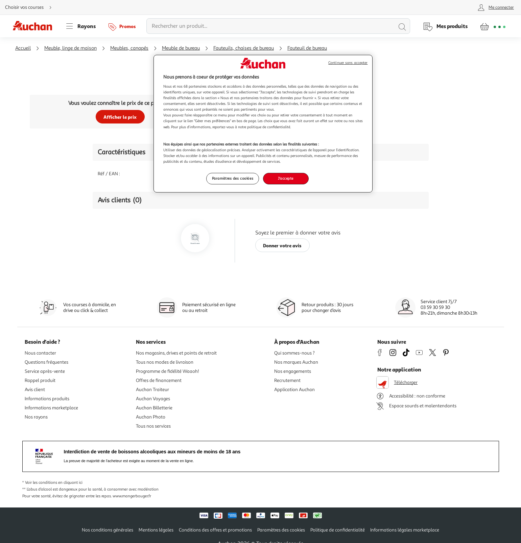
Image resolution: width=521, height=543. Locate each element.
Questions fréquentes (46, 362)
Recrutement (287, 380)
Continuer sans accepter (348, 63)
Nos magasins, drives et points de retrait (176, 353)
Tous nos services (153, 426)
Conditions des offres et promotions (215, 530)
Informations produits (47, 399)
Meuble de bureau (181, 48)
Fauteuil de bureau (307, 48)
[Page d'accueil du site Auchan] (35, 26)
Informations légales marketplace (404, 530)
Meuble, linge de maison (70, 48)
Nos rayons (36, 417)
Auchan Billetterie (154, 408)
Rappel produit (40, 380)
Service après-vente (45, 371)
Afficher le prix (120, 117)
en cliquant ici (70, 482)
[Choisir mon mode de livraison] (31, 7)
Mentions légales (156, 530)
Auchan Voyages (153, 399)
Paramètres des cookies (281, 530)
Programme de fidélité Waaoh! (167, 371)
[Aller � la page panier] (493, 26)
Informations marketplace (51, 408)
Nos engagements (292, 371)
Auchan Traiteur (152, 389)
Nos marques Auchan (296, 362)
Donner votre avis (282, 245)
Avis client (35, 389)
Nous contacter (40, 353)
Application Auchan (294, 389)
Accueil (23, 48)
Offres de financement (159, 380)
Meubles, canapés (129, 48)
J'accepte (285, 178)
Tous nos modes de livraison (164, 362)
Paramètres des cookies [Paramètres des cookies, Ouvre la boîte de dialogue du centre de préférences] (233, 178)
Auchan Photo (150, 417)
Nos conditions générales (107, 530)
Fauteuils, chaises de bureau (243, 48)
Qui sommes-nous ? (294, 353)
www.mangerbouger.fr (132, 496)
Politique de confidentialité (337, 530)
